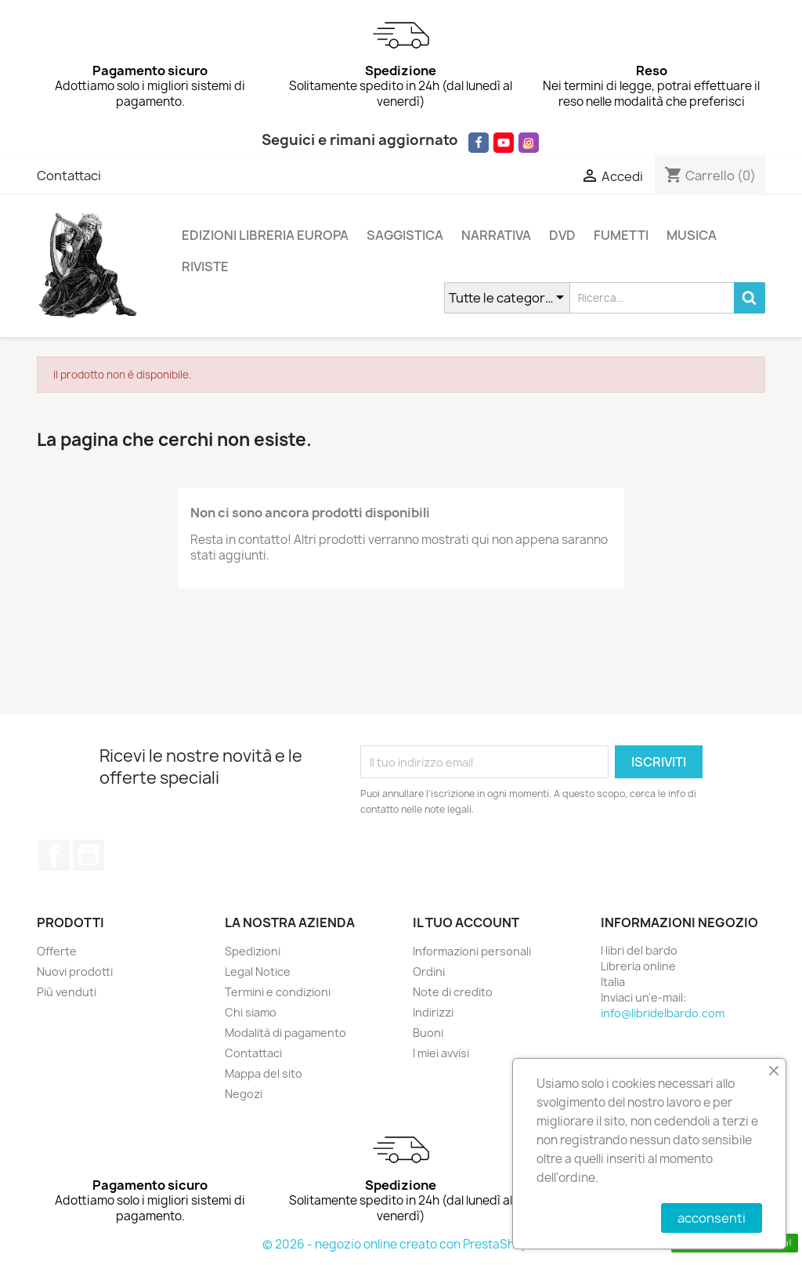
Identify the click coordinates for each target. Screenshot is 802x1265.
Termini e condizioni (278, 991)
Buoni (428, 1032)
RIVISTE (205, 266)
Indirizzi (433, 1012)
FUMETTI (621, 235)
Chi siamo (250, 1012)
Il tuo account (466, 922)
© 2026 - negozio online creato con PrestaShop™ (401, 1244)
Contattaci (69, 175)
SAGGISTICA (405, 235)
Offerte (57, 951)
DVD (562, 235)
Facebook (54, 855)
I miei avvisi (441, 1053)
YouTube (88, 855)
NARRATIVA (496, 235)
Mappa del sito (263, 1073)
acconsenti (711, 1218)
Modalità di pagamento (285, 1032)
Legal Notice (258, 971)
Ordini (429, 971)
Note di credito (453, 991)
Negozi (243, 1093)
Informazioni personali (472, 951)
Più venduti (66, 991)
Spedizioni (252, 951)
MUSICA (692, 235)
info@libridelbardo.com (662, 1013)
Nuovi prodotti (75, 971)
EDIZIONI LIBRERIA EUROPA (265, 235)
